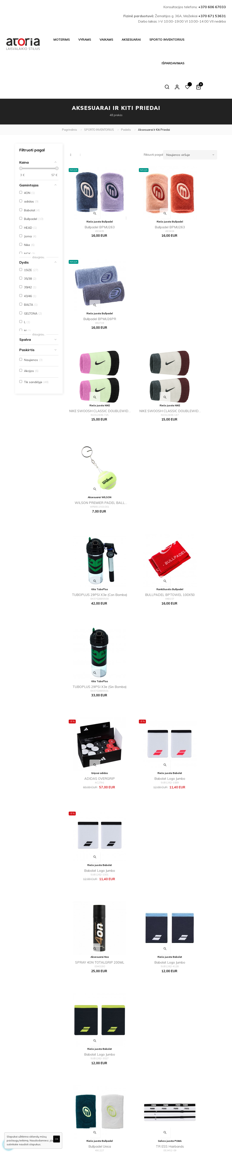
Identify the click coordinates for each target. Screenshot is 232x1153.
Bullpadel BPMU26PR (193, 197)
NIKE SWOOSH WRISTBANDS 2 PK (193, 713)
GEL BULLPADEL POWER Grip (193, 799)
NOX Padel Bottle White (90, 713)
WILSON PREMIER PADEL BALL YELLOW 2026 (193, 284)
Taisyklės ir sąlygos (96, 1077)
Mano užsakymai (129, 1098)
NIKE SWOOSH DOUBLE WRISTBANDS (193, 885)
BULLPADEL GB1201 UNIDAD (141, 885)
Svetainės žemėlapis (131, 1105)
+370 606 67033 (212, 7)
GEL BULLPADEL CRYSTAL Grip (90, 971)
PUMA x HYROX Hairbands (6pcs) (193, 627)
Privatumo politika (95, 1084)
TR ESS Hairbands (142, 627)
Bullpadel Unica (90, 627)
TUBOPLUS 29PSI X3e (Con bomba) (90, 370)
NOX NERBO (141, 713)
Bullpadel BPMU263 (90, 197)
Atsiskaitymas (92, 1071)
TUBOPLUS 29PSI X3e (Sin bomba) (193, 370)
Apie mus (89, 1091)
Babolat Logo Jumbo (141, 455)
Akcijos (122, 1084)
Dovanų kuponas (129, 1111)
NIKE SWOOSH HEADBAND (90, 799)
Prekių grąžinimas (95, 1112)
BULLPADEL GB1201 (90, 885)
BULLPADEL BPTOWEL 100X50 (141, 370)
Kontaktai (89, 1105)
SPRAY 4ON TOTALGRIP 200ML (90, 541)
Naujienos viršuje (191, 131)
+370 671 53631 (212, 16)
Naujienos (124, 1077)
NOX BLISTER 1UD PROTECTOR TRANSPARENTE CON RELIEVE (193, 971)
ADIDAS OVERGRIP (90, 455)
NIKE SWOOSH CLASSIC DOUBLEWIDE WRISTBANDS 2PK (90, 284)
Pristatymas (91, 1064)
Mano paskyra (127, 1091)
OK (56, 1139)
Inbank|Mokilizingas (96, 1098)
